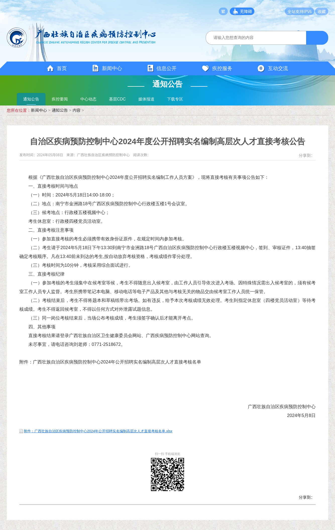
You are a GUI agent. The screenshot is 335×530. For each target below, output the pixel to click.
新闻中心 (107, 68)
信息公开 (162, 68)
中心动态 (88, 99)
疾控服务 (217, 68)
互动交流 (272, 68)
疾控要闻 (60, 99)
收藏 (322, 11)
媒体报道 (146, 99)
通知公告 (31, 99)
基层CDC (117, 99)
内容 (77, 110)
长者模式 (273, 11)
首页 (57, 68)
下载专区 (175, 99)
